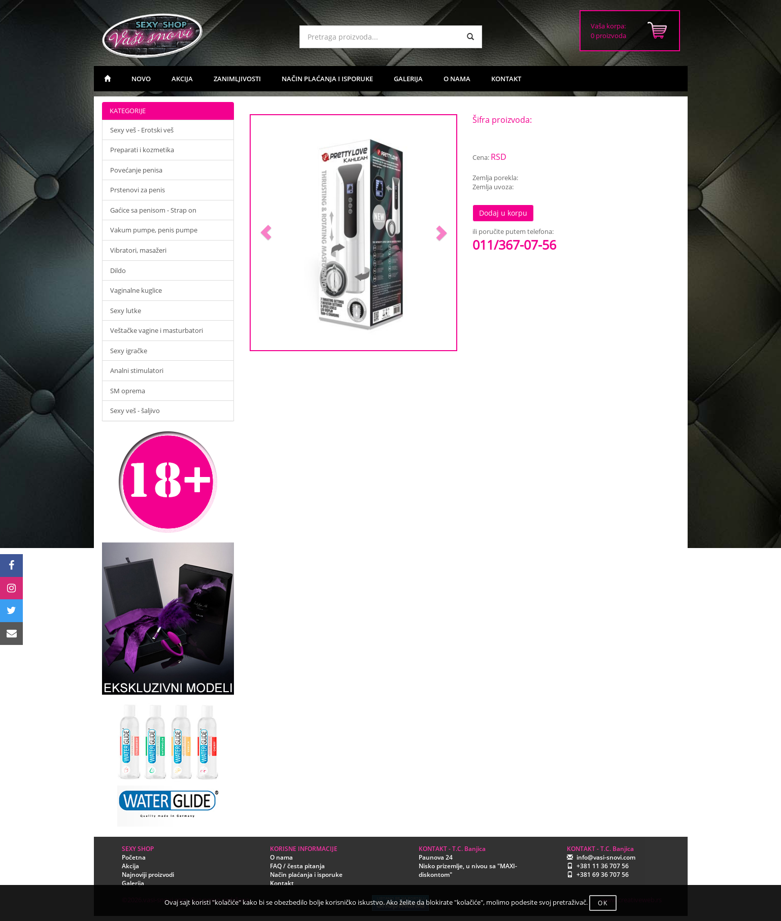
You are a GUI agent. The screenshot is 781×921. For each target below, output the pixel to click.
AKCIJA (182, 78)
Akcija (130, 866)
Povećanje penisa (136, 170)
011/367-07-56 (514, 244)
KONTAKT (506, 78)
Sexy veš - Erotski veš (142, 129)
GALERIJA (408, 78)
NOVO (141, 78)
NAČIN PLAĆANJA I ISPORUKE (327, 78)
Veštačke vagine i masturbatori (156, 330)
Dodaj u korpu (503, 213)
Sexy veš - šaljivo (135, 410)
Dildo (118, 270)
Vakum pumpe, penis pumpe (153, 229)
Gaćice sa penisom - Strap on (153, 210)
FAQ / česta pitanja (297, 866)
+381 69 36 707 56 (602, 874)
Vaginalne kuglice (136, 290)
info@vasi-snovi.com (605, 857)
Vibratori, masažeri (138, 250)
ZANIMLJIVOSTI (237, 78)
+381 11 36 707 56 (602, 866)
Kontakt (282, 883)
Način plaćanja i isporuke (306, 874)
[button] (266, 232)
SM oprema (127, 390)
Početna (134, 857)
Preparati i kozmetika (142, 149)
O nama (281, 857)
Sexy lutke (125, 310)
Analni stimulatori (136, 370)
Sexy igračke (128, 350)
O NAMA (457, 78)
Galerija (133, 883)
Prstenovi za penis (137, 189)
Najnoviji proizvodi (148, 874)
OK (603, 903)
